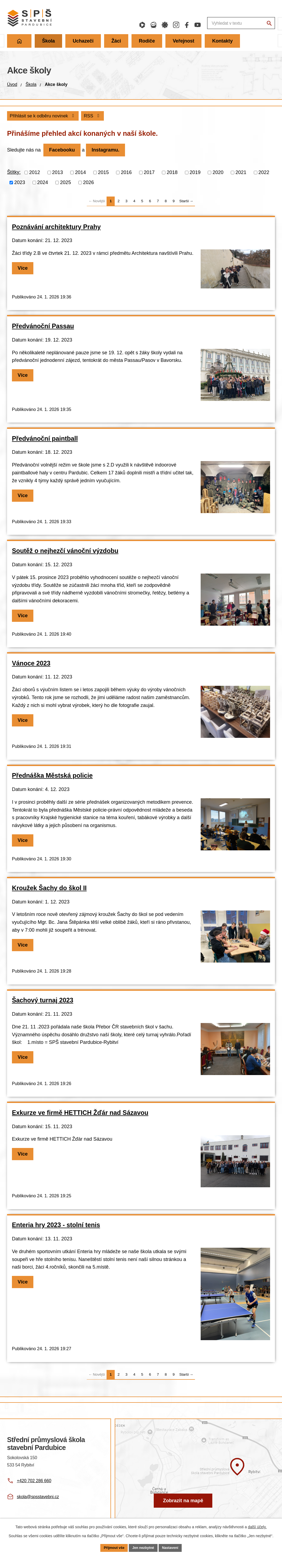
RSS (19, 116)
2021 (240, 173)
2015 (103, 173)
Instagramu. (110, 150)
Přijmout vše (111, 1547)
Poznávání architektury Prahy (56, 227)
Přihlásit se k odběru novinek (75, 116)
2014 (80, 173)
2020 (218, 173)
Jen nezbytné (144, 1547)
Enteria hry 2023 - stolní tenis (56, 1225)
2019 (195, 173)
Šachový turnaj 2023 (42, 1001)
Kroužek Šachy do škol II (49, 888)
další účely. (257, 1526)
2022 (263, 173)
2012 (34, 173)
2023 (19, 183)
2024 (42, 183)
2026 (88, 183)
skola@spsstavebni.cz (38, 1497)
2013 (57, 173)
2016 (126, 173)
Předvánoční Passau (43, 326)
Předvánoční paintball (45, 439)
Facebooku (63, 150)
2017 (149, 173)
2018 (172, 173)
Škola (30, 84)
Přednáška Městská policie (52, 776)
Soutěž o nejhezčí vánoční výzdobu (65, 551)
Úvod (12, 84)
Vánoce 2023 (31, 663)
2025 (65, 183)
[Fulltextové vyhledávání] (210, 23)
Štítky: (14, 173)
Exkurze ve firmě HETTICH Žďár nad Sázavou (80, 1113)
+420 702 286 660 (34, 1481)
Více (24, 269)
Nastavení (173, 1547)
